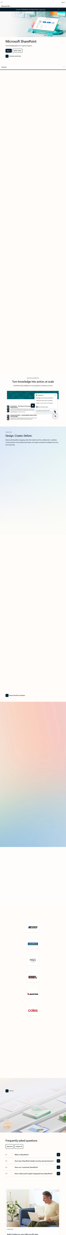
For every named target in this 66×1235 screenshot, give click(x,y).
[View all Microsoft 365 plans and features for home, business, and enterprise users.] (9, 1090)
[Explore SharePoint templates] (33, 695)
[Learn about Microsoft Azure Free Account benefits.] (17, 51)
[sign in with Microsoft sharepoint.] (9, 51)
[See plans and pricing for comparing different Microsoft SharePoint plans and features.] (13, 56)
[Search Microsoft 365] (1, 2)
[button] (33, 67)
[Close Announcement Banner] (58, 9)
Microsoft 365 (5, 6)
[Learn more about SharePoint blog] (42, 10)
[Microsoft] (33, 1)
